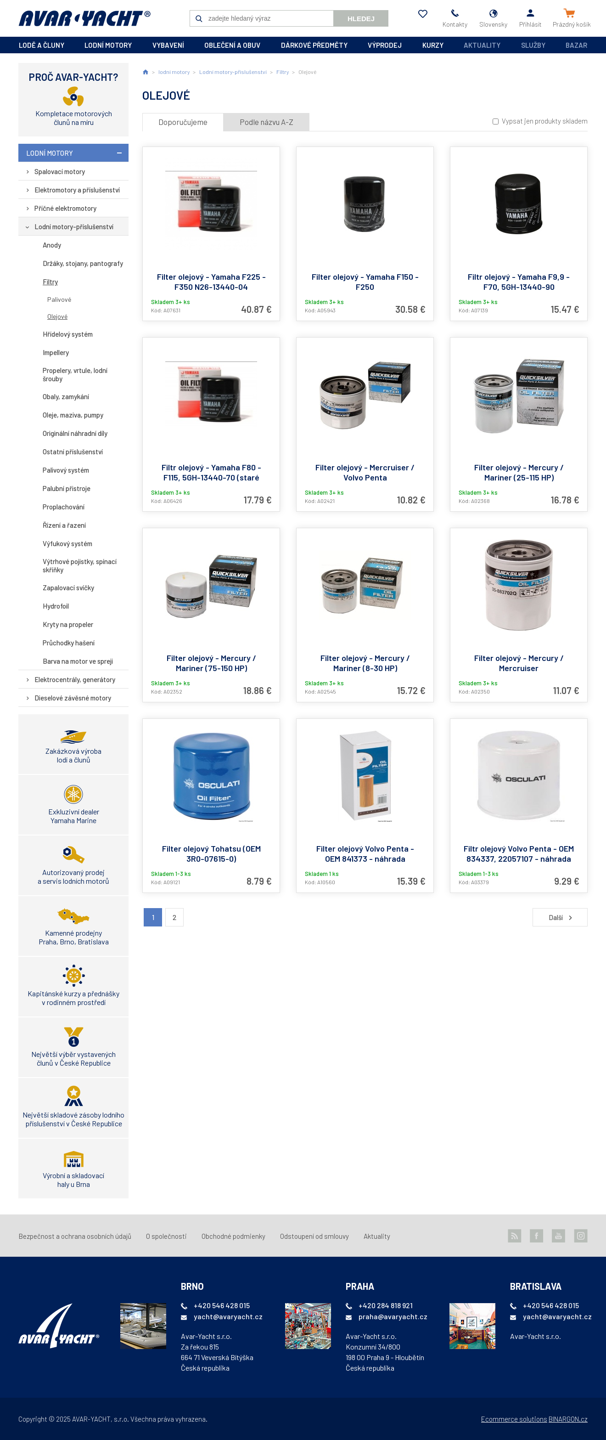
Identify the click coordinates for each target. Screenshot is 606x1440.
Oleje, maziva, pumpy (73, 415)
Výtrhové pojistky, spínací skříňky (80, 565)
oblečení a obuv (232, 45)
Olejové (57, 316)
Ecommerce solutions (514, 1419)
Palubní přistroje (66, 488)
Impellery (56, 352)
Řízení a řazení (64, 525)
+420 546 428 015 (222, 1305)
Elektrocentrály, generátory (74, 679)
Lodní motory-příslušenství (73, 226)
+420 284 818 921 (386, 1305)
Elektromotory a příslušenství (77, 190)
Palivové (59, 299)
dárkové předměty (314, 45)
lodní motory (108, 45)
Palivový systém (66, 470)
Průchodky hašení (69, 642)
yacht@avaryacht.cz (228, 1316)
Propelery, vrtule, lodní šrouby (75, 374)
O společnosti (166, 1236)
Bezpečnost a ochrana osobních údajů (74, 1236)
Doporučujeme (183, 121)
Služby (533, 45)
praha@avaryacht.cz (393, 1316)
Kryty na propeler (68, 624)
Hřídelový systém (68, 334)
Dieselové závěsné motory (72, 698)
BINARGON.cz (568, 1419)
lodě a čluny (41, 45)
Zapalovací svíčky (68, 587)
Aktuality (482, 45)
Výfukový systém (67, 543)
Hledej (361, 19)
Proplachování (63, 507)
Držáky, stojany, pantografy (83, 263)
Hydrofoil (56, 606)
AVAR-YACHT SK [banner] (84, 18)
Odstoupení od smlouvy (314, 1236)
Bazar (576, 45)
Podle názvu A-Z (266, 121)
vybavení (168, 45)
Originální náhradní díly (75, 433)
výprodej (385, 45)
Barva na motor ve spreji (78, 661)
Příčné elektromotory (65, 208)
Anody (52, 245)
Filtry (50, 281)
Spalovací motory (59, 171)
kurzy (432, 45)
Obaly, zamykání (66, 396)
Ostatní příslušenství (73, 451)
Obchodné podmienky (233, 1236)
